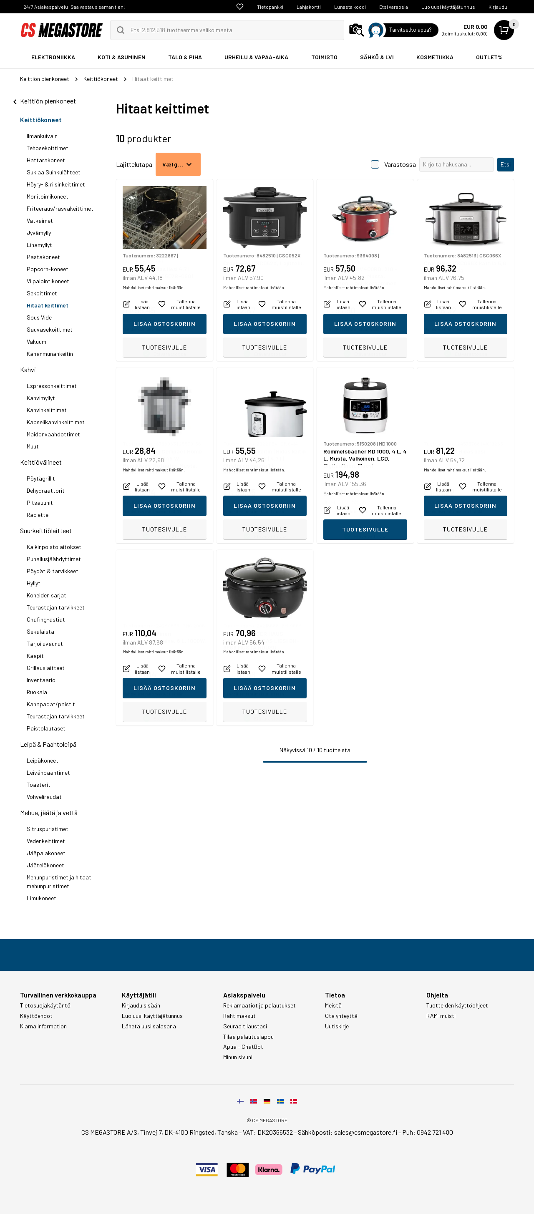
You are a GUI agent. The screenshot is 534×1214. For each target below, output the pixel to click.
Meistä (333, 1005)
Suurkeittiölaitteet (46, 530)
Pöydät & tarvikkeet (52, 570)
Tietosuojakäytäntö (45, 1005)
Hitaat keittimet (47, 305)
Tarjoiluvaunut (45, 643)
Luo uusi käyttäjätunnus (448, 7)
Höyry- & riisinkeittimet (56, 184)
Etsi (506, 164)
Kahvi (28, 369)
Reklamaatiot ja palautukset (259, 1005)
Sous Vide (39, 317)
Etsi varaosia (393, 7)
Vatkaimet (40, 220)
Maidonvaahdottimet (53, 434)
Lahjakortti (309, 7)
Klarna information (43, 1026)
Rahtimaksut (239, 1016)
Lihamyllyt (39, 244)
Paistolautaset (46, 728)
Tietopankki (270, 7)
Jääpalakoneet (46, 852)
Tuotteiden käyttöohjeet (457, 1005)
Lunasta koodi (350, 7)
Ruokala (37, 691)
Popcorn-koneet (47, 268)
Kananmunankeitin (50, 353)
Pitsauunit (40, 502)
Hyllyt (33, 583)
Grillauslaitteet (46, 667)
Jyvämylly (39, 232)
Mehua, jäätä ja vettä (49, 812)
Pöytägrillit (41, 478)
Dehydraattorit (46, 490)
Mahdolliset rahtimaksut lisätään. (154, 329)
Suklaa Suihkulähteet (54, 172)
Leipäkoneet (42, 760)
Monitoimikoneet (47, 196)
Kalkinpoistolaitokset (54, 546)
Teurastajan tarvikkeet (56, 607)
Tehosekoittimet (47, 147)
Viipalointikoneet (48, 281)
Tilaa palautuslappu (248, 1036)
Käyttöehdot (36, 1016)
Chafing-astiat (46, 619)
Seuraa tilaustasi (245, 1026)
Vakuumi (37, 341)
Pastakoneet (43, 256)
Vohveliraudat (44, 796)
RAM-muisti (441, 1016)
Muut (33, 446)
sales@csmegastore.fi (365, 1132)
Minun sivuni (237, 1057)
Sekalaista (40, 631)
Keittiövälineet (41, 462)
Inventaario (41, 679)
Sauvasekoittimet (50, 329)
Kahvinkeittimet (47, 409)
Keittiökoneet (41, 119)
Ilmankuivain (42, 135)
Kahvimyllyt (41, 397)
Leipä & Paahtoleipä (48, 744)
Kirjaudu (498, 7)
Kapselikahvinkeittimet (56, 422)
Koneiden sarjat (46, 595)
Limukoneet (41, 898)
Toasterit (38, 784)
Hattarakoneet (46, 160)
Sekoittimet (42, 293)
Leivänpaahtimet (48, 772)
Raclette (37, 514)
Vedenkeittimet (46, 840)
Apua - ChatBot (243, 1046)
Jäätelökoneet (45, 865)
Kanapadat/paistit (51, 704)
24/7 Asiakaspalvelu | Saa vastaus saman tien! (74, 7)
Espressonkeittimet (52, 385)
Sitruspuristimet (47, 828)
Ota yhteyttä (341, 1016)
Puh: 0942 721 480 (427, 1132)
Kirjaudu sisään (141, 1005)
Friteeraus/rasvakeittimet (60, 208)
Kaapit (35, 655)
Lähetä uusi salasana (149, 1026)
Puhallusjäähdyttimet (54, 558)
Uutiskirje (337, 1026)
